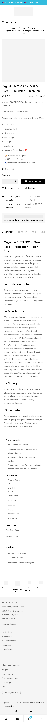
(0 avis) (42, 96)
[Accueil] (6, 718)
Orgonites (31, 28)
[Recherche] (9, 22)
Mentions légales (9, 624)
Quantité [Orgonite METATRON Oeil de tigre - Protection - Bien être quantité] (6, 175)
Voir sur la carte (8, 618)
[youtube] (31, 711)
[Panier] (29, 718)
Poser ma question (13, 188)
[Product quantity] (10, 181)
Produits (22, 28)
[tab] (7, 232)
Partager (31, 188)
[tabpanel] (23, 404)
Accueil (13, 28)
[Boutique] (18, 718)
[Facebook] (16, 711)
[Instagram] (24, 711)
